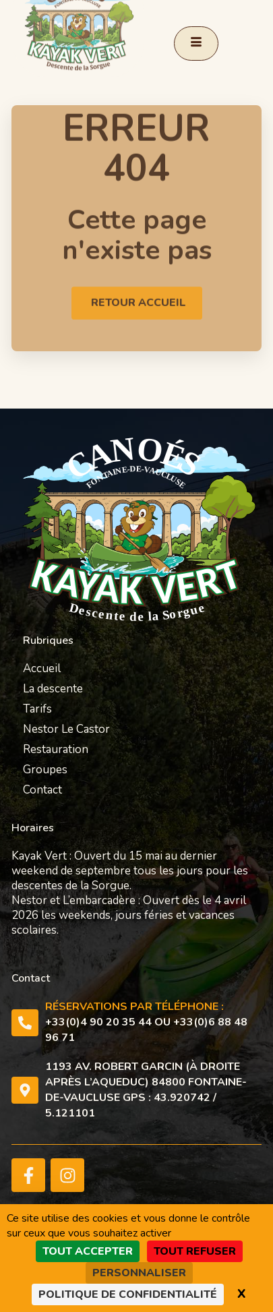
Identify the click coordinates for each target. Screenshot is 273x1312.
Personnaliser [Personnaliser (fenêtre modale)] (139, 1272)
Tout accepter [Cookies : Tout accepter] (87, 1251)
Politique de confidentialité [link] (127, 1294)
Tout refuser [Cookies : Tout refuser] (195, 1251)
